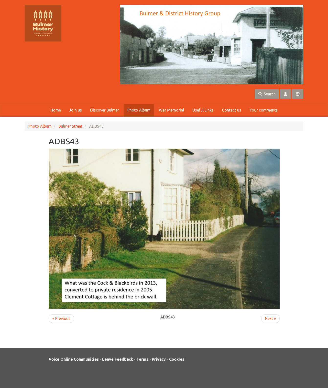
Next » (270, 318)
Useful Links (203, 110)
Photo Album (139, 110)
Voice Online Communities (74, 359)
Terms (142, 359)
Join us (75, 110)
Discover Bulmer (104, 110)
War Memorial (171, 110)
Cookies (176, 359)
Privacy (159, 359)
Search (267, 94)
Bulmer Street (70, 126)
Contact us (231, 110)
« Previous (61, 318)
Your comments (264, 110)
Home (55, 110)
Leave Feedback (117, 359)
